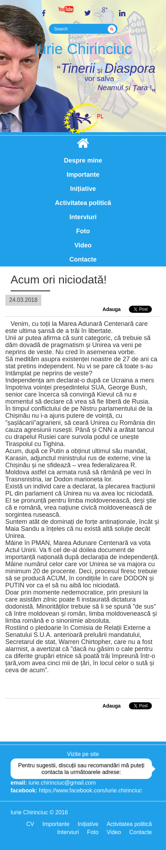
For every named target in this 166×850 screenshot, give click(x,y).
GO (113, 29)
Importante (82, 174)
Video (83, 245)
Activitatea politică (83, 202)
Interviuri (82, 217)
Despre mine (83, 160)
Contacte (82, 259)
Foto (83, 231)
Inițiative (83, 188)
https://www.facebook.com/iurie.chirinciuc (90, 790)
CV (30, 824)
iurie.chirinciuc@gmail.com (62, 783)
